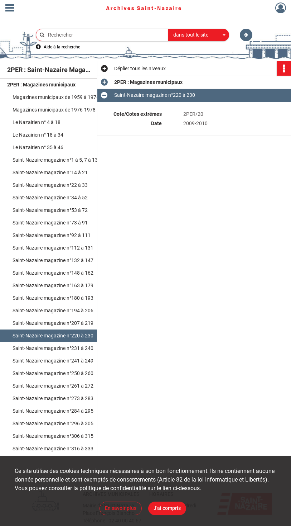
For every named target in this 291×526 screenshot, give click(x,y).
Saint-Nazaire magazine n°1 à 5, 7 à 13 (55, 160)
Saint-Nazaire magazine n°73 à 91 (50, 223)
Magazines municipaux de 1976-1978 (54, 110)
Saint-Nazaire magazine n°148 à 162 (53, 273)
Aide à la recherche (62, 46)
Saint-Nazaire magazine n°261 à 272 (53, 386)
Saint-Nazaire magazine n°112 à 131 (53, 248)
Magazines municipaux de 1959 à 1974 (56, 97)
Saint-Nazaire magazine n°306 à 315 (53, 436)
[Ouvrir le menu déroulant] (9, 8)
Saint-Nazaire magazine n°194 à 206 (53, 310)
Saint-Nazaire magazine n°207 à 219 (53, 323)
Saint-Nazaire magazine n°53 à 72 (50, 210)
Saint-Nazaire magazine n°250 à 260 (53, 373)
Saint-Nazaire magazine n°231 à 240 (53, 348)
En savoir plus (120, 508)
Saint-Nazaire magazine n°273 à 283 (53, 398)
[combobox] (198, 35)
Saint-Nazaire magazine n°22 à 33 (50, 185)
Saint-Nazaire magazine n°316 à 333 (53, 448)
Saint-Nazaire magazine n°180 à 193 (53, 298)
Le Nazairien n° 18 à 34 (38, 135)
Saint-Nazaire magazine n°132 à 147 (53, 260)
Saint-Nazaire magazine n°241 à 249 (53, 361)
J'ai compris (167, 508)
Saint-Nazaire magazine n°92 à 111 (52, 235)
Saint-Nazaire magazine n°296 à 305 (53, 423)
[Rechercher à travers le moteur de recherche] (105, 35)
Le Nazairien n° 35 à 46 (38, 147)
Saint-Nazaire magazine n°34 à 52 (50, 197)
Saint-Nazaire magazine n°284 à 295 (53, 411)
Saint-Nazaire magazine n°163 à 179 (53, 285)
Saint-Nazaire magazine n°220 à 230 (53, 335)
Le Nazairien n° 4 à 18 (36, 122)
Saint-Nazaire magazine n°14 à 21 (50, 172)
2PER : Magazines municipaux (41, 84)
